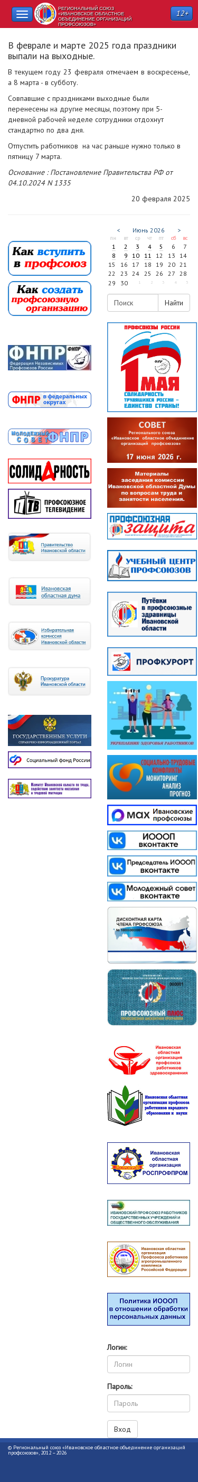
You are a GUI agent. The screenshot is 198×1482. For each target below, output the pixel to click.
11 (148, 255)
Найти (174, 302)
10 (135, 255)
